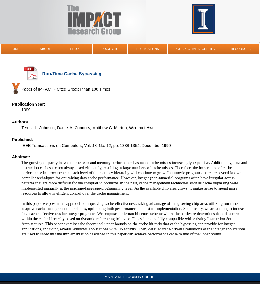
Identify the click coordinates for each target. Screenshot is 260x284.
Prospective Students (195, 49)
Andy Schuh (143, 277)
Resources (241, 49)
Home (15, 49)
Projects (110, 49)
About (45, 49)
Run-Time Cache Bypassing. (72, 73)
